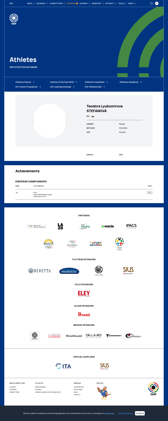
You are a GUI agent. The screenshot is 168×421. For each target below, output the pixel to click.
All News (12, 387)
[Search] (151, 3)
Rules (76, 392)
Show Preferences (125, 413)
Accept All (140, 413)
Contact (77, 395)
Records (38, 389)
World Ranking (40, 387)
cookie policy (109, 413)
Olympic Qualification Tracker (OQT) (48, 392)
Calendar (12, 389)
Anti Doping (78, 389)
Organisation (79, 387)
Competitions (14, 392)
